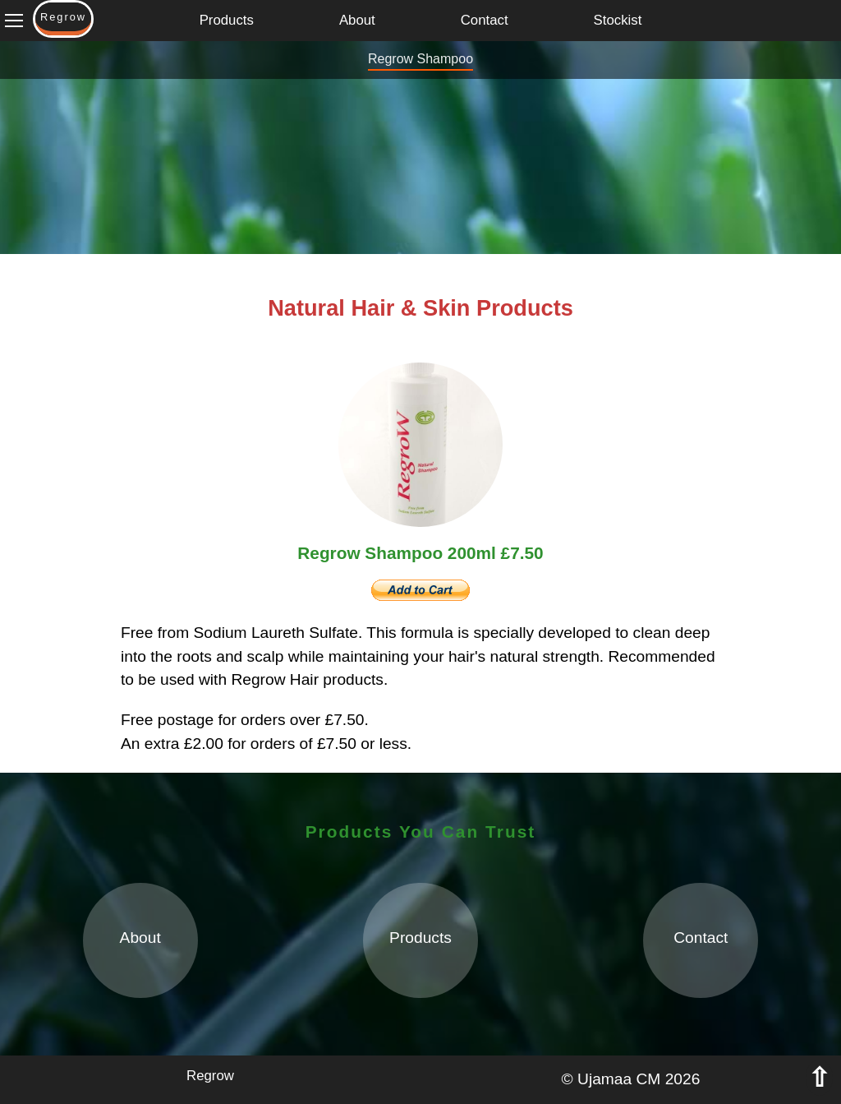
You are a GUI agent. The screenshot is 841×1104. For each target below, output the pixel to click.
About (357, 20)
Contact (484, 20)
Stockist (618, 20)
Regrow (210, 1075)
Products (227, 20)
